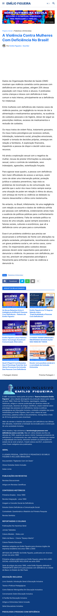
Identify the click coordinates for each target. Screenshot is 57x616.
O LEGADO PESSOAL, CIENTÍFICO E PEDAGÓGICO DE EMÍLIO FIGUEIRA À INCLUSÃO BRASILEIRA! (26, 455)
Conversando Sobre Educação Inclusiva (17, 594)
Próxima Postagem (46, 375)
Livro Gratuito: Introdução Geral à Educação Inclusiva (22, 581)
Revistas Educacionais (10, 480)
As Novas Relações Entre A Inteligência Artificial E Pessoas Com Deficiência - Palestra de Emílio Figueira (14, 313)
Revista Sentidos (8, 515)
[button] (3, 3)
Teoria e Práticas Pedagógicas (14, 586)
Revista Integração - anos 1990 (14, 499)
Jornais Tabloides (9, 530)
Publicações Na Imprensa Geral (14, 526)
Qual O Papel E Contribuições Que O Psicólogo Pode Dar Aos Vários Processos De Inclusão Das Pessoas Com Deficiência (14, 366)
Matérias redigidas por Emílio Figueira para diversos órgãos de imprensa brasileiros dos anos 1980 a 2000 (26, 547)
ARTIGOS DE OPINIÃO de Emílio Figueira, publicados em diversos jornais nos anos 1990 (27, 554)
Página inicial (7, 31)
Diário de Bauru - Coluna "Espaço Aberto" (18, 538)
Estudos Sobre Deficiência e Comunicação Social (21, 507)
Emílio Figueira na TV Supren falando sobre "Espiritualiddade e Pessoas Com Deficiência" (41, 313)
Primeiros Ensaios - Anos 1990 (13, 495)
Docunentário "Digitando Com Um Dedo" (17, 461)
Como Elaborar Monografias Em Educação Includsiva (22, 590)
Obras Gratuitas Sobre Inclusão (14, 465)
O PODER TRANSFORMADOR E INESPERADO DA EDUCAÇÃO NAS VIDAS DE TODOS (42, 340)
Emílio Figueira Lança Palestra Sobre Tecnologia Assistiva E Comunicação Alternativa (14, 340)
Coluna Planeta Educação (12, 542)
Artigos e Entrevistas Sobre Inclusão (16, 602)
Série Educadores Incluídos (12, 606)
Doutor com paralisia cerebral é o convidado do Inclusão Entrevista (42, 365)
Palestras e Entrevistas (22, 31)
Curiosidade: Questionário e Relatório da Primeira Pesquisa (24, 511)
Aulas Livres (6, 469)
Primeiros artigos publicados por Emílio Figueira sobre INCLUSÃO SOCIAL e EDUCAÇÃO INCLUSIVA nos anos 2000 (27, 560)
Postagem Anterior (11, 375)
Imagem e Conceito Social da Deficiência (18, 503)
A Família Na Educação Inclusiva (14, 598)
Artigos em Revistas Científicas (14, 485)
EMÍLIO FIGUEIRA (18, 3)
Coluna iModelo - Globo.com (13, 534)
